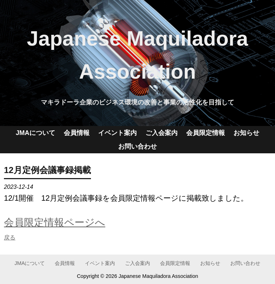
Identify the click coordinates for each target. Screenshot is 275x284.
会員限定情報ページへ (54, 222)
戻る (9, 237)
